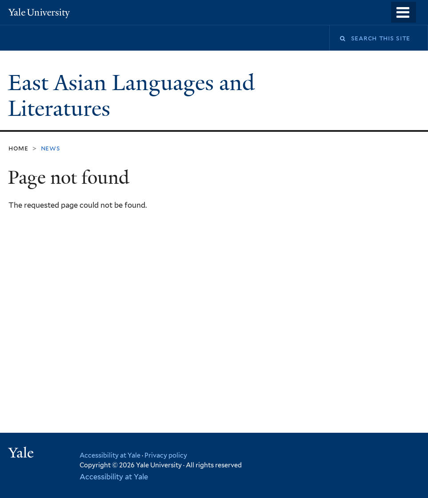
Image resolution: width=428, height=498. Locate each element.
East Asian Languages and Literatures (131, 95)
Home (18, 148)
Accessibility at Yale (110, 455)
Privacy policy (165, 455)
